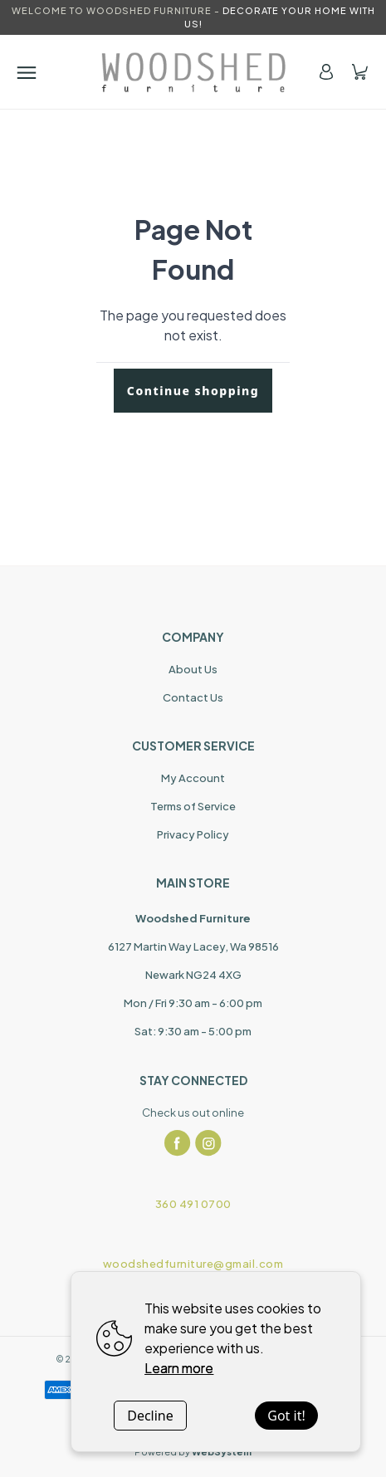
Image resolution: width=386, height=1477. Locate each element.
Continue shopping (193, 391)
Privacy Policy (193, 834)
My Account (193, 778)
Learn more (178, 1368)
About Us (193, 669)
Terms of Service (193, 806)
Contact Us (193, 697)
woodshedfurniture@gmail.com (193, 1263)
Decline (150, 1415)
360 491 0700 (193, 1203)
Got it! (286, 1415)
